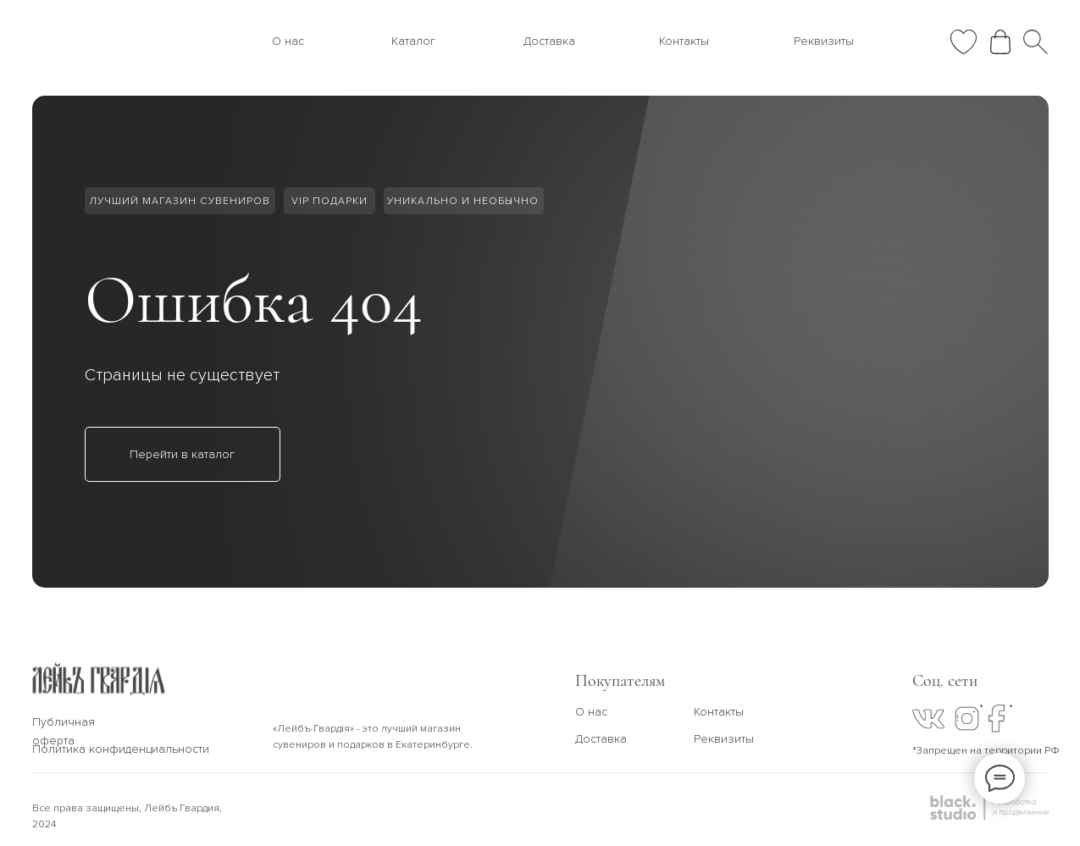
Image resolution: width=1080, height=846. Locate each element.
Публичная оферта (63, 731)
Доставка (549, 41)
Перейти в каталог (182, 454)
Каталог (413, 41)
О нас (288, 41)
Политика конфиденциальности (120, 749)
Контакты (684, 41)
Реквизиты (824, 41)
